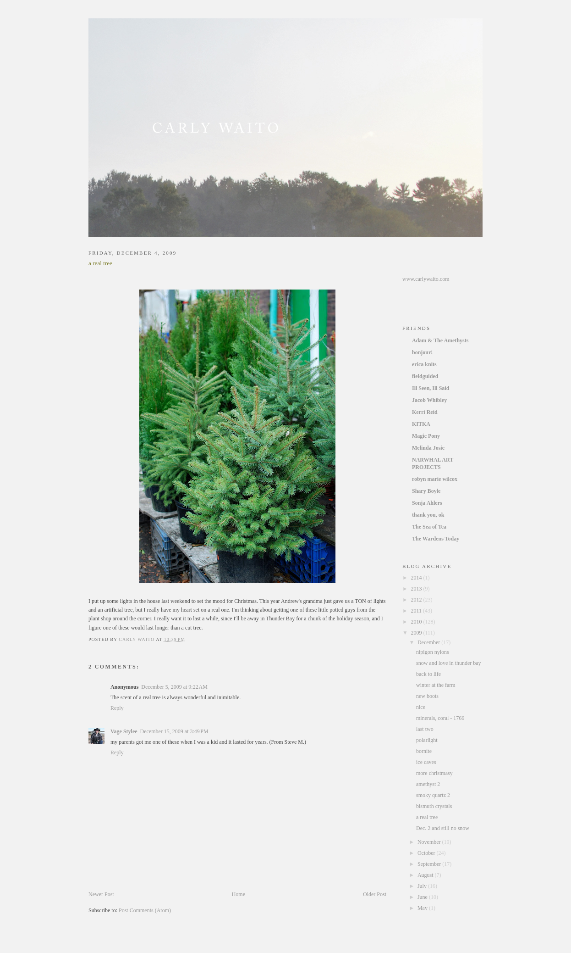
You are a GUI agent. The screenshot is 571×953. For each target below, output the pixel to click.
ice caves (426, 762)
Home (238, 894)
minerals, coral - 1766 (440, 718)
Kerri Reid (425, 412)
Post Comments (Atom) (145, 910)
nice (420, 707)
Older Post (374, 894)
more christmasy (434, 773)
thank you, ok (428, 515)
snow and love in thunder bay (448, 663)
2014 (417, 577)
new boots (427, 696)
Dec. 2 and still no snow (442, 828)
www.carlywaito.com (426, 279)
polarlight (427, 740)
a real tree (427, 817)
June (423, 897)
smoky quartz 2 (433, 795)
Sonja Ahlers (427, 503)
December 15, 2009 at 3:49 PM (174, 731)
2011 (417, 610)
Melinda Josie (428, 448)
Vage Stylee (123, 731)
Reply (117, 708)
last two (425, 729)
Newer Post (101, 894)
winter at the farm (436, 685)
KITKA (421, 424)
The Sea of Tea (429, 527)
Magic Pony (426, 436)
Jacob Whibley (429, 400)
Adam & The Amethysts (440, 340)
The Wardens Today (435, 538)
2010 (417, 622)
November (429, 842)
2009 (417, 633)
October (427, 853)
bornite (424, 751)
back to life (428, 674)
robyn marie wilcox (434, 479)
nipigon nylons (432, 652)
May (423, 908)
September (429, 864)
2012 (417, 599)
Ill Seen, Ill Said (430, 388)
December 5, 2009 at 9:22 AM (174, 687)
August (426, 875)
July (422, 886)
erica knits (424, 364)
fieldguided (425, 376)
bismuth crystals (434, 806)
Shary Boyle (426, 491)
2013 (417, 588)
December (429, 642)
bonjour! (422, 352)
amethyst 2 (428, 784)
